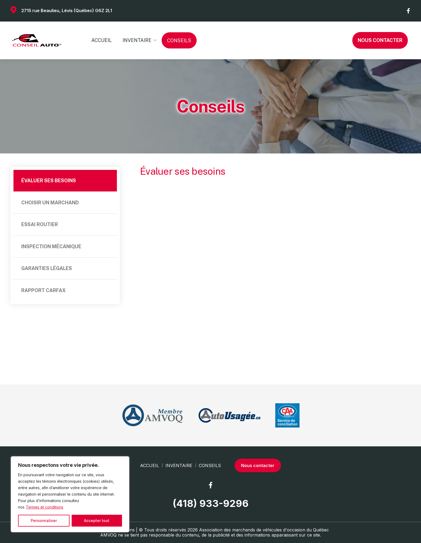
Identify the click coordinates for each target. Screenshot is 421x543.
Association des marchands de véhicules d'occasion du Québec (264, 530)
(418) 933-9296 (211, 503)
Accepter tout (96, 520)
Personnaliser (44, 520)
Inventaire (137, 40)
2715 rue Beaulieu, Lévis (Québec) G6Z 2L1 (66, 10)
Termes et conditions (44, 507)
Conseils (179, 40)
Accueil (101, 40)
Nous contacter (380, 40)
